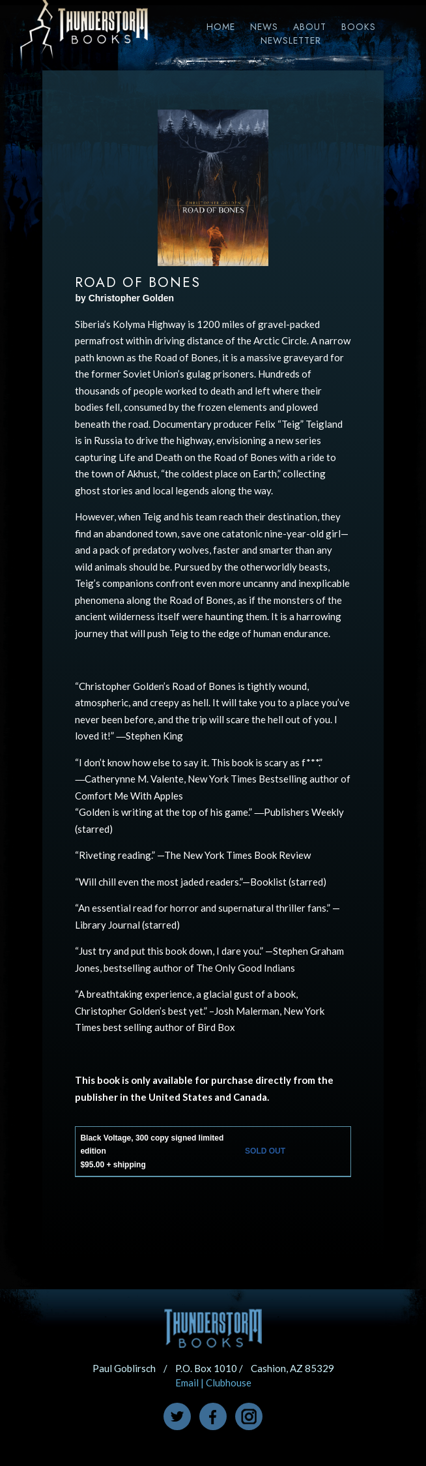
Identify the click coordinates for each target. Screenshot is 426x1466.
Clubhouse (228, 1382)
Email (187, 1382)
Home (220, 26)
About (309, 26)
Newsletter (291, 40)
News (264, 26)
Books (358, 26)
